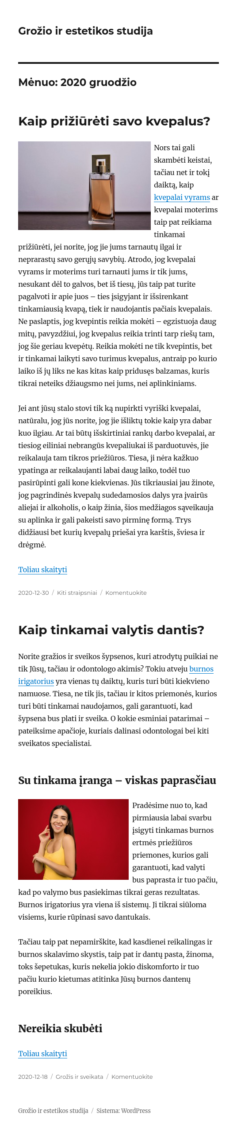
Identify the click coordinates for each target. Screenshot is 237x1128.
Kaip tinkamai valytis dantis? (111, 629)
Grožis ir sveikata (79, 1076)
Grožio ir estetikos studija (85, 31)
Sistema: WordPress (123, 1111)
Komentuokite (126, 592)
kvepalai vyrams (182, 197)
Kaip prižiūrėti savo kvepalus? (114, 121)
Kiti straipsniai (77, 592)
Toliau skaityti (42, 569)
